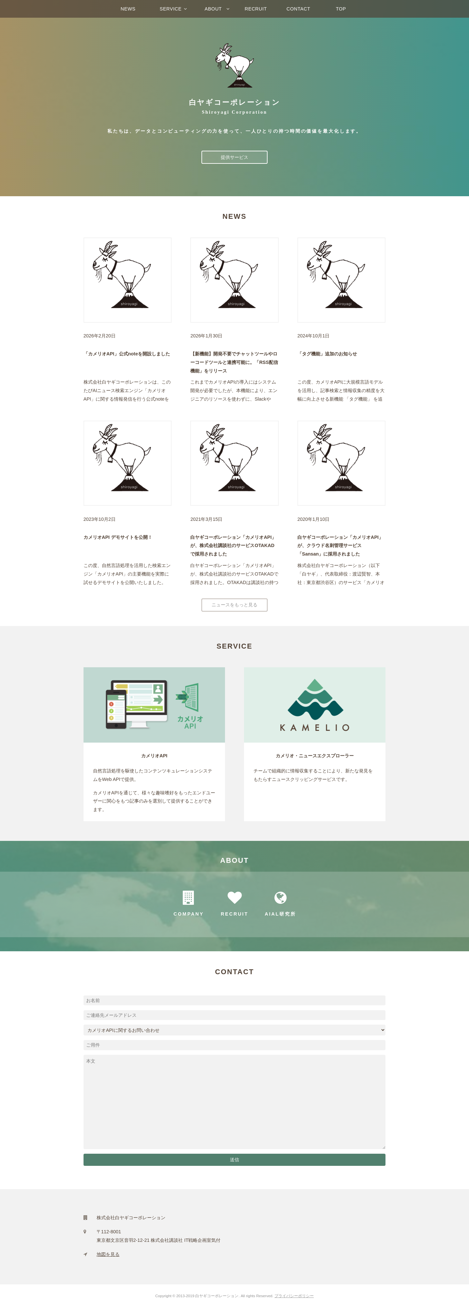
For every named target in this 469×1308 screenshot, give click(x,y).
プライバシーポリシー (294, 1296)
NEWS (128, 8)
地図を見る (108, 1254)
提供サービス (234, 157)
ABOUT (213, 8)
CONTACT (298, 8)
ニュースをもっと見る (234, 604)
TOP (341, 8)
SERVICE (171, 8)
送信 (234, 1159)
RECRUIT (256, 8)
